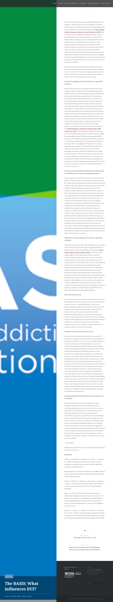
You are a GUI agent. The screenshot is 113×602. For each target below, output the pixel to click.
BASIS (7, 576)
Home (55, 3)
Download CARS (93, 3)
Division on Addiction (95, 569)
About (60, 3)
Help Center (105, 3)
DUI (11, 576)
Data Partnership (71, 3)
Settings (83, 3)
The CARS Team (15, 596)
